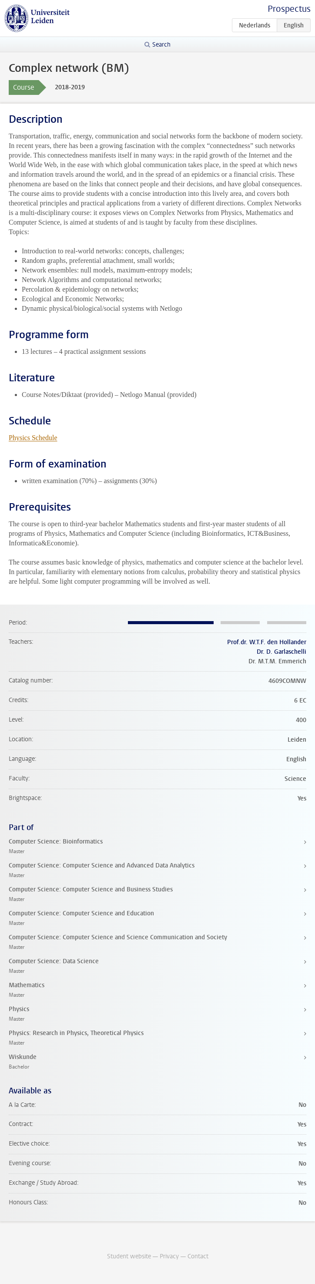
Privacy (169, 1256)
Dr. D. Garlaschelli (281, 652)
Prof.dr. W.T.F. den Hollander (266, 642)
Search (161, 44)
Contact (198, 1256)
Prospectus (289, 9)
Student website (129, 1256)
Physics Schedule (33, 437)
